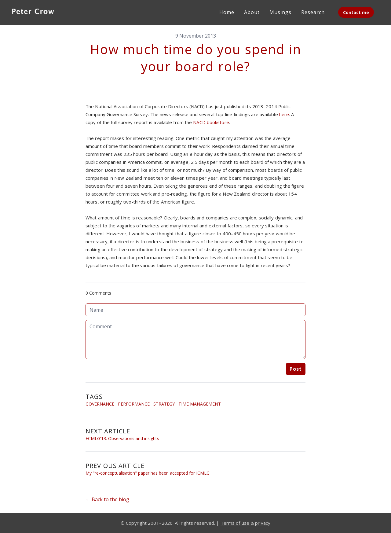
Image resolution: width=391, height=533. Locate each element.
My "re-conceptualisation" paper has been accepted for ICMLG (148, 473)
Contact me (356, 12)
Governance (100, 404)
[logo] (33, 12)
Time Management (199, 404)
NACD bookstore (211, 122)
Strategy (164, 404)
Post (296, 369)
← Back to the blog (107, 499)
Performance (134, 404)
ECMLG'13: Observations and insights (122, 438)
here (284, 114)
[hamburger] (66, 11)
